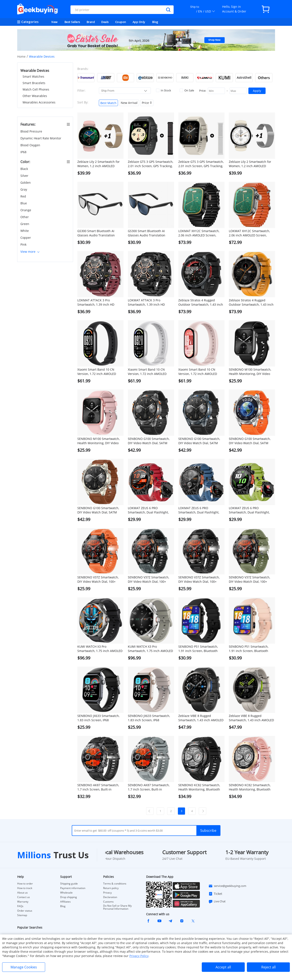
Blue (24, 203)
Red (23, 196)
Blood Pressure (31, 131)
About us (22, 892)
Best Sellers (72, 22)
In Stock (163, 90)
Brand (91, 22)
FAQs (20, 906)
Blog (155, 22)
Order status (24, 910)
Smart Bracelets (34, 83)
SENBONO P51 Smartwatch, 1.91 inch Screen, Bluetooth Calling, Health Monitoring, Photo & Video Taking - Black (198, 648)
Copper (26, 238)
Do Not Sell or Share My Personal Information (117, 907)
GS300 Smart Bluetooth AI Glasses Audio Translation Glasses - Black (96, 233)
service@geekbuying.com (227, 886)
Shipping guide (69, 883)
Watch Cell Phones (36, 89)
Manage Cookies (24, 967)
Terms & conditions (114, 883)
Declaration (110, 897)
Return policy (111, 888)
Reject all (268, 967)
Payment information (72, 888)
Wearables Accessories (39, 102)
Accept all (223, 967)
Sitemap (22, 915)
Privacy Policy (138, 956)
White (25, 231)
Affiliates (65, 901)
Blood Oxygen (30, 145)
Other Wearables (35, 96)
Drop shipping (68, 897)
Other (25, 217)
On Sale (187, 90)
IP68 (23, 152)
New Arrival (129, 103)
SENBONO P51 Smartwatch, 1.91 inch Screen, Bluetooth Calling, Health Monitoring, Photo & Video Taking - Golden (250, 648)
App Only (139, 22)
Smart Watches (33, 76)
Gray (24, 189)
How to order (25, 883)
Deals (105, 22)
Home (21, 56)
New (54, 22)
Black (24, 169)
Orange (26, 210)
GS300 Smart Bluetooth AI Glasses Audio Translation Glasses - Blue (146, 233)
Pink (23, 244)
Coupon (120, 22)
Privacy (107, 892)
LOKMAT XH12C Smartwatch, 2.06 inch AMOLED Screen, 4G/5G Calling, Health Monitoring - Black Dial (198, 233)
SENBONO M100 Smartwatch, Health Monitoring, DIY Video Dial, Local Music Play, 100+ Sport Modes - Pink (98, 441)
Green (25, 224)
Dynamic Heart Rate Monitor (41, 138)
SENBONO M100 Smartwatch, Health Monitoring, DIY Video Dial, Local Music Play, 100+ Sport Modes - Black (250, 371)
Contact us (23, 897)
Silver (24, 176)
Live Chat (217, 901)
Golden (26, 182)
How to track (24, 888)
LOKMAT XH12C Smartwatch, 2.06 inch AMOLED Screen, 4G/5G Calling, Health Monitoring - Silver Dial (249, 233)
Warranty (22, 901)
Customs (108, 901)
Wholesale (66, 892)
